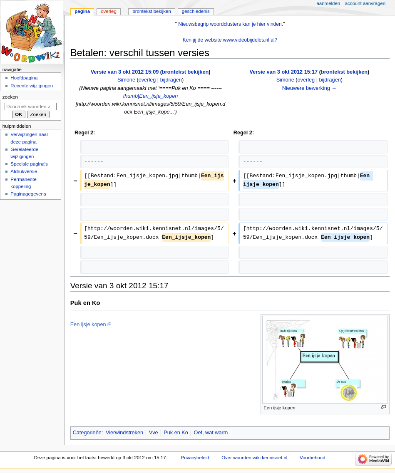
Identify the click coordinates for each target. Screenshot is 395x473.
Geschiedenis (196, 11)
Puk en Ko (176, 433)
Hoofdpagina (23, 77)
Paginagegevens (28, 193)
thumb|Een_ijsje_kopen (150, 96)
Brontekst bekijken (151, 11)
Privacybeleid (195, 457)
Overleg (109, 11)
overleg (147, 80)
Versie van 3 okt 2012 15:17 (284, 72)
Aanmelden (328, 3)
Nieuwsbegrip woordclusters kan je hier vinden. (230, 24)
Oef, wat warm (211, 433)
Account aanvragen (365, 3)
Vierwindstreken (124, 433)
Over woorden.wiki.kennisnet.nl (254, 457)
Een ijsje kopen (88, 324)
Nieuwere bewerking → (309, 88)
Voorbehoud (312, 457)
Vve (153, 433)
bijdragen (171, 80)
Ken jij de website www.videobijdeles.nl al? (230, 40)
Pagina (82, 11)
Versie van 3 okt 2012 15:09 (125, 72)
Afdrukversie (23, 171)
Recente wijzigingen (31, 85)
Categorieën (87, 433)
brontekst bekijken (185, 72)
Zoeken (10, 96)
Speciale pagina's (28, 163)
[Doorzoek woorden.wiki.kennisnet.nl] (31, 106)
